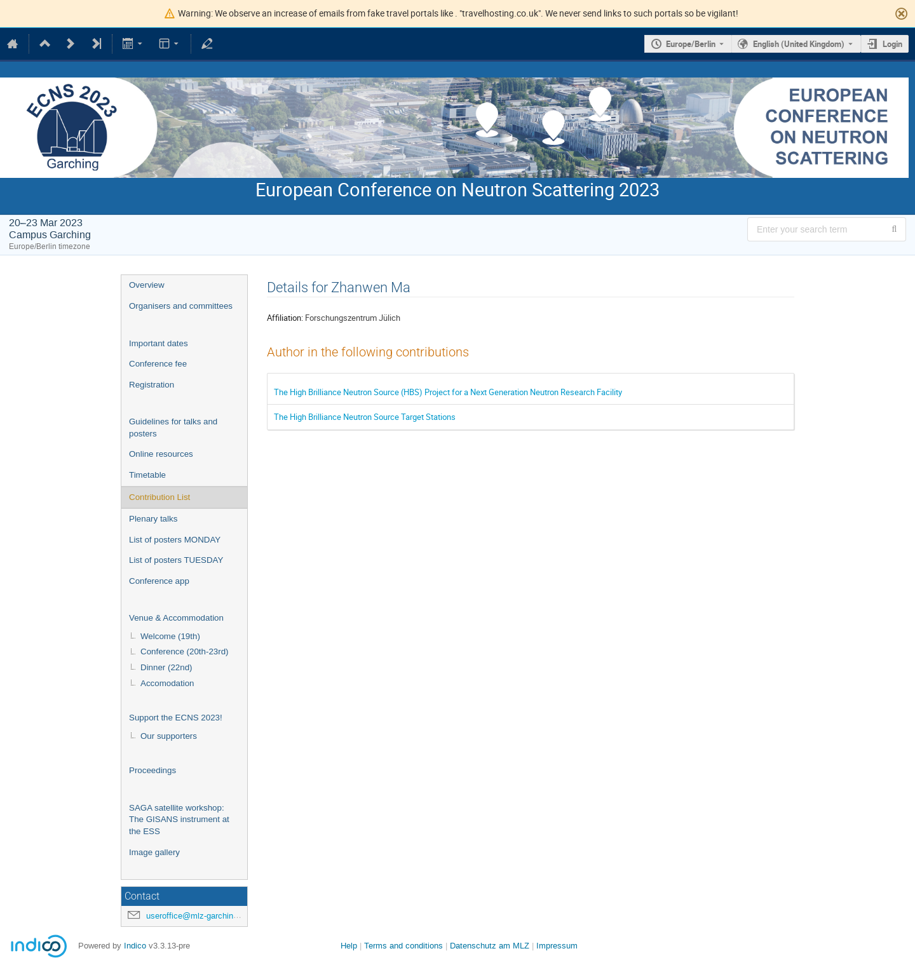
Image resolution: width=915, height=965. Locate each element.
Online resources (161, 454)
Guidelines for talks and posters (173, 427)
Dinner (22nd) (166, 667)
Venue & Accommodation (176, 618)
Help (349, 945)
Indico (135, 945)
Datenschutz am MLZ (489, 945)
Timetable (147, 475)
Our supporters (168, 736)
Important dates (158, 343)
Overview (147, 285)
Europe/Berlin (690, 44)
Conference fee (158, 363)
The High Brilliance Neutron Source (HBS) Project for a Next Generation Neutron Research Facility (448, 392)
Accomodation (167, 683)
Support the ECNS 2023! (175, 717)
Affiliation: (285, 317)
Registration (151, 384)
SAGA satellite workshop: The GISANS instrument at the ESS (179, 819)
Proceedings (152, 770)
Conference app (159, 581)
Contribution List (159, 497)
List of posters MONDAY (174, 539)
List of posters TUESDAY (176, 560)
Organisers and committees (181, 306)
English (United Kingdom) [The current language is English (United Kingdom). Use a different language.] (798, 44)
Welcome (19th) (170, 636)
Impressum (557, 945)
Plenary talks (153, 518)
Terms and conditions (403, 945)
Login (892, 44)
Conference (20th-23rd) (184, 651)
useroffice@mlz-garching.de (197, 915)
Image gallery (154, 852)
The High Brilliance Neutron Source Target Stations (365, 416)
